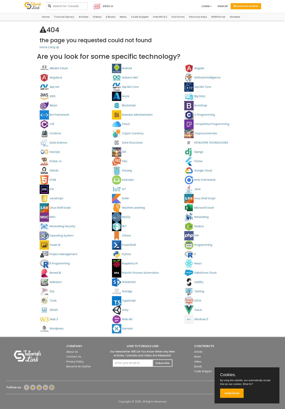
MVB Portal (218, 17)
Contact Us (73, 356)
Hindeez (235, 17)
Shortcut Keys (198, 17)
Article (198, 352)
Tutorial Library (64, 17)
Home (46, 17)
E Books (110, 17)
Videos (97, 17)
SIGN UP (223, 6)
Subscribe (162, 363)
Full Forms (178, 17)
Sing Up (54, 47)
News (123, 17)
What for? (248, 384)
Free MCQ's (160, 17)
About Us (72, 352)
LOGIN (207, 6)
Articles (83, 17)
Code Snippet (140, 17)
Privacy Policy (75, 361)
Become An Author (78, 366)
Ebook (198, 366)
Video (197, 361)
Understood (232, 393)
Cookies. (228, 375)
